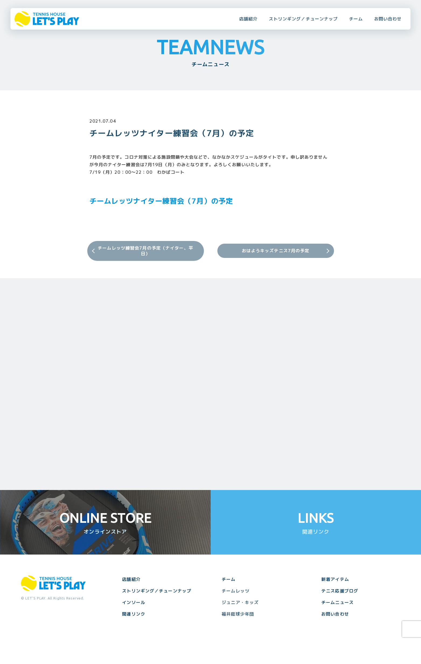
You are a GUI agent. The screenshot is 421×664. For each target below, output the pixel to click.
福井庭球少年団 (238, 614)
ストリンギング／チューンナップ (303, 19)
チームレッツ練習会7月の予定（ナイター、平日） (145, 251)
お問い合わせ (388, 19)
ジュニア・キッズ (240, 602)
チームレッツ (235, 591)
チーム (356, 19)
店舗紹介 (248, 19)
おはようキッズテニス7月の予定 (275, 251)
